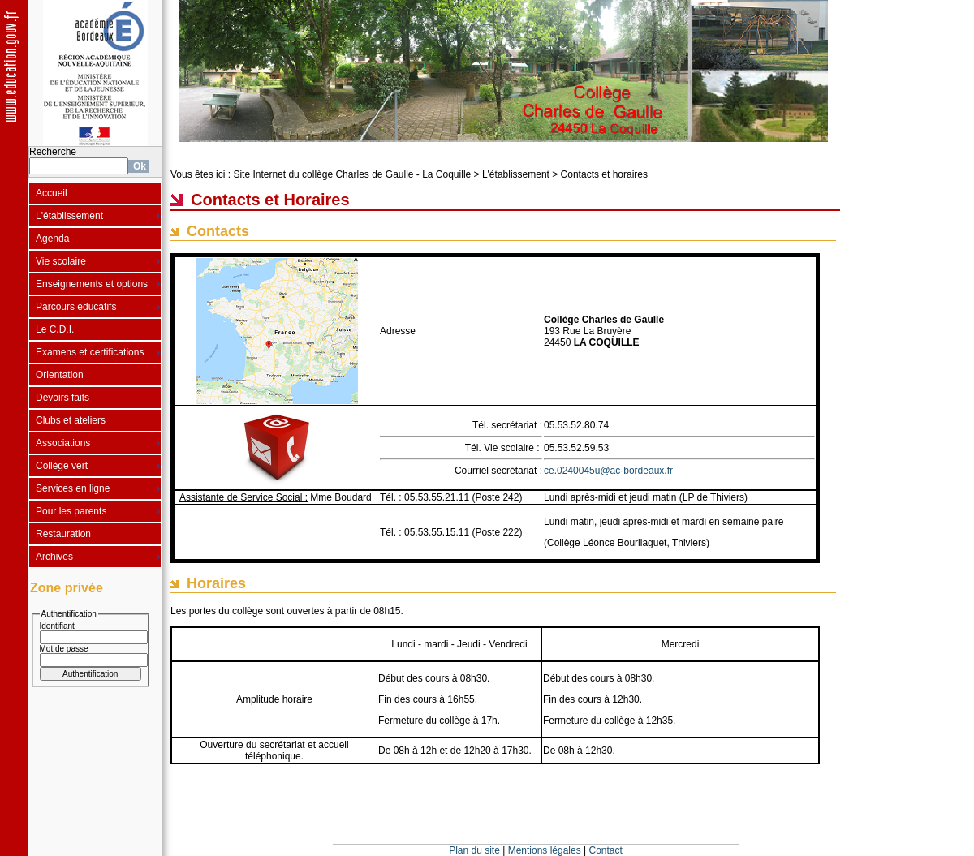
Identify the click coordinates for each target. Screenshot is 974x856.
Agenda (52, 238)
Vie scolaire (61, 261)
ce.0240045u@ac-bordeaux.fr (608, 470)
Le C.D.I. (55, 329)
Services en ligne (73, 488)
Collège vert (62, 465)
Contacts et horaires (604, 174)
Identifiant (57, 626)
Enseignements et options (92, 284)
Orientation (60, 375)
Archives (54, 556)
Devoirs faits (62, 397)
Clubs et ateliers (71, 420)
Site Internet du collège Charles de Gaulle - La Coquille (352, 174)
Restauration (63, 534)
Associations (63, 443)
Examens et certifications (90, 352)
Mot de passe (64, 648)
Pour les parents (71, 511)
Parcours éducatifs (76, 306)
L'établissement (69, 216)
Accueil (51, 193)
